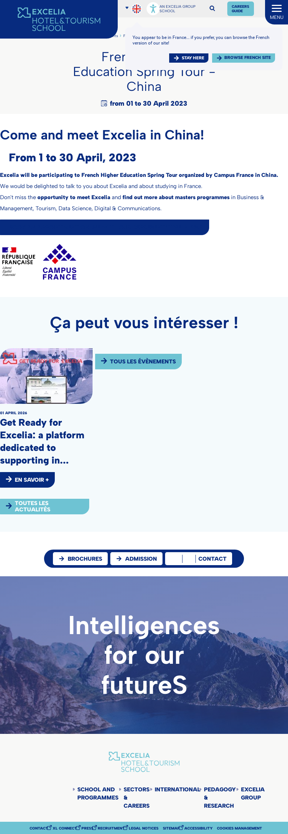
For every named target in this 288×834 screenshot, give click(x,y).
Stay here (193, 58)
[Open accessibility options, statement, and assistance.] (153, 8)
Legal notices (143, 828)
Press (87, 828)
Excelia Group (253, 793)
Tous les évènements (143, 361)
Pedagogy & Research (220, 797)
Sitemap (171, 828)
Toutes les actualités (32, 506)
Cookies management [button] (239, 828)
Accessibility (198, 828)
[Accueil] (59, 19)
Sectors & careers (137, 797)
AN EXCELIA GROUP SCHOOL (177, 8)
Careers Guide (240, 8)
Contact (39, 828)
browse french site (247, 57)
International (177, 789)
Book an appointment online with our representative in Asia (106, 227)
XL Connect (65, 828)
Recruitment (111, 828)
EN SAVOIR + (32, 480)
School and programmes (97, 793)
